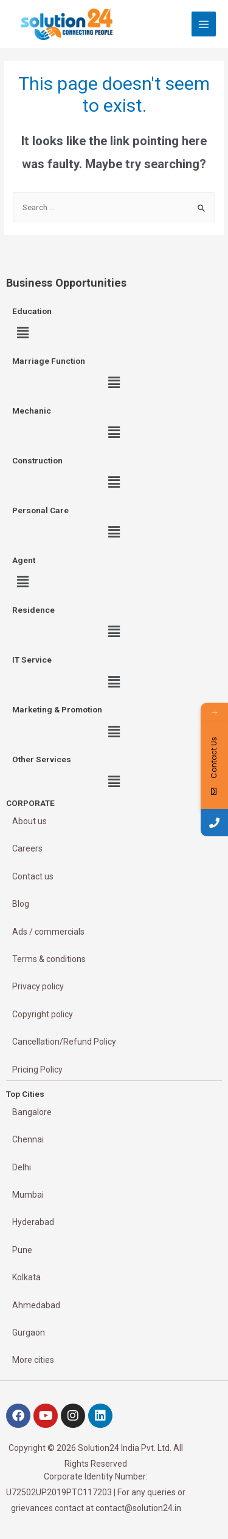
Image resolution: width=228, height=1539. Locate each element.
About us (29, 821)
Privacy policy (38, 986)
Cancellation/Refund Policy (64, 1041)
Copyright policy (42, 1014)
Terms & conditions (49, 959)
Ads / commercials (48, 932)
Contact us (33, 876)
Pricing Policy (37, 1069)
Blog (20, 904)
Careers (27, 848)
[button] (22, 332)
